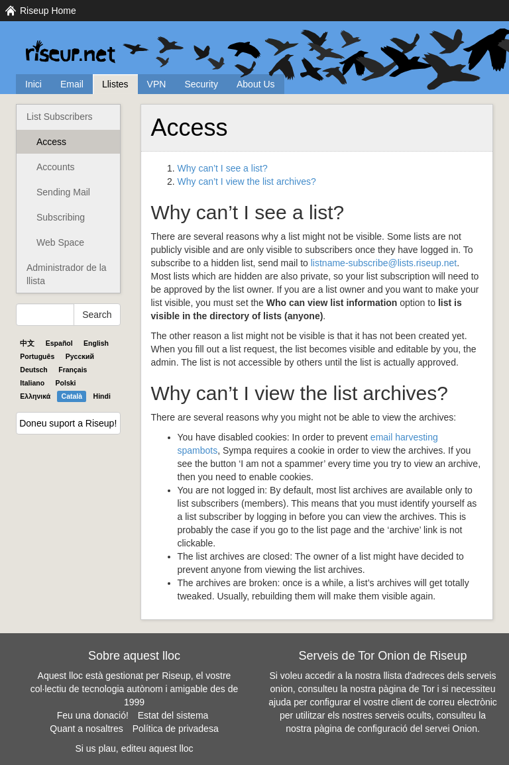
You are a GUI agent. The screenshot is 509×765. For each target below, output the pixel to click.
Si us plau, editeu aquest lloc (134, 748)
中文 (27, 343)
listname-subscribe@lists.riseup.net (384, 263)
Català (72, 396)
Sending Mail (63, 192)
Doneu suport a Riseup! (68, 423)
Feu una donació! (93, 715)
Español (59, 343)
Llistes (115, 84)
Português (37, 356)
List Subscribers (60, 116)
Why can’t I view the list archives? (247, 181)
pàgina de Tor (406, 689)
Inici (33, 84)
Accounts (55, 167)
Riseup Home (48, 10)
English (96, 343)
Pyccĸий (80, 356)
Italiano (32, 383)
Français (72, 370)
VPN (156, 84)
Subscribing (60, 217)
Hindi (102, 396)
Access (51, 141)
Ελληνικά (35, 396)
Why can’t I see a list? (223, 168)
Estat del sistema (173, 715)
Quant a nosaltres (86, 728)
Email (72, 84)
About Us (256, 84)
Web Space (60, 242)
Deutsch (33, 370)
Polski (66, 383)
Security (201, 84)
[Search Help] (45, 314)
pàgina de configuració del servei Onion (395, 728)
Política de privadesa (176, 728)
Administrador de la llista (67, 274)
